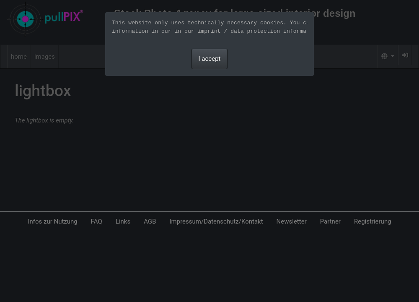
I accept (210, 58)
